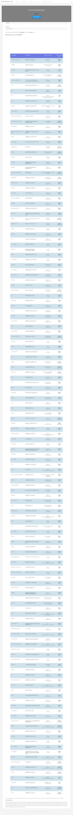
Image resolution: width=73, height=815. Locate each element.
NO (36, 12)
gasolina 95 (31, 1)
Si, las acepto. (36, 17)
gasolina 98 (24, 1)
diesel (17, 1)
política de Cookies (40, 10)
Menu (71, 1)
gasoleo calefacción (47, 1)
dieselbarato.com (7, 1)
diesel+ (38, 1)
